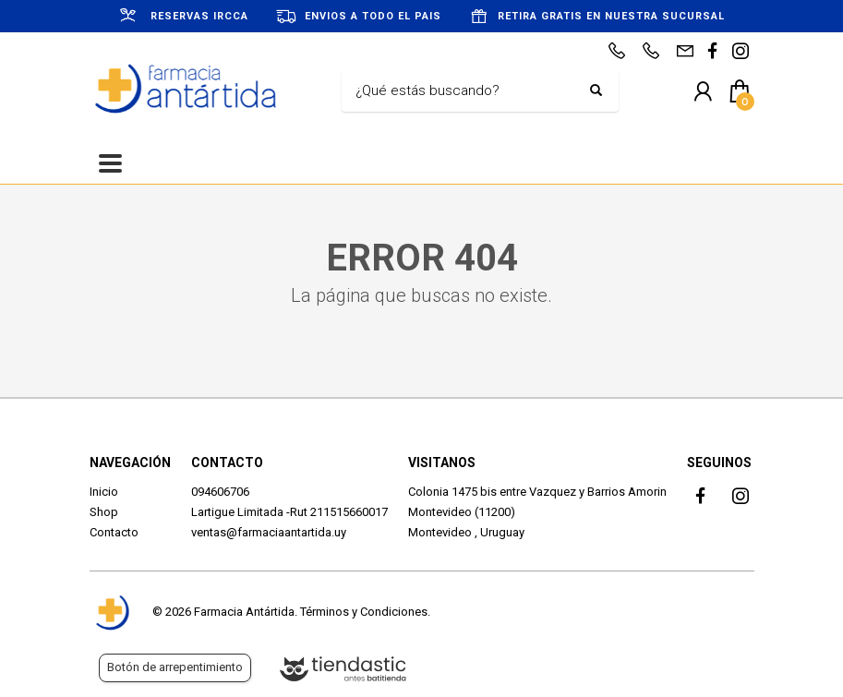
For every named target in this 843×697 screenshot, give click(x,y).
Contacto (114, 532)
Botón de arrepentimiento (175, 667)
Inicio (104, 492)
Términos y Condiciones (364, 612)
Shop (104, 512)
